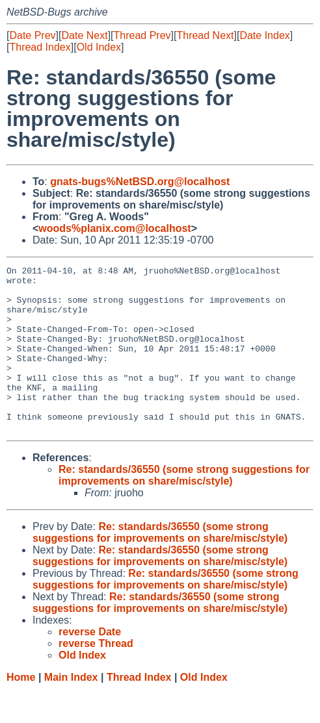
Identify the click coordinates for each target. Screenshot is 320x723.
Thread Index (39, 47)
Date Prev (32, 35)
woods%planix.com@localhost (114, 228)
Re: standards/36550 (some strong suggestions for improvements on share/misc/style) (184, 508)
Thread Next (204, 35)
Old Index (99, 47)
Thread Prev (142, 35)
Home (21, 710)
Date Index (264, 35)
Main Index (71, 710)
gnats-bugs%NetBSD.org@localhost (140, 181)
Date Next (84, 35)
